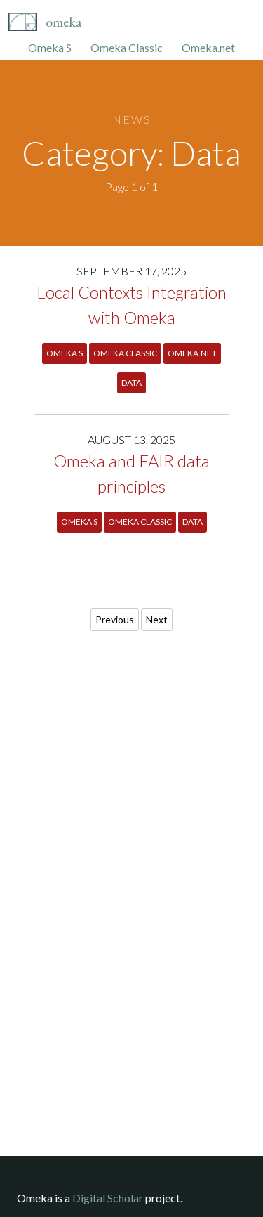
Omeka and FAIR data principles (131, 473)
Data (131, 382)
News (131, 119)
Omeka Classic (126, 47)
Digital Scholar (107, 1197)
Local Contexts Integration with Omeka (131, 304)
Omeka (63, 21)
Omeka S (50, 47)
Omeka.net (208, 47)
